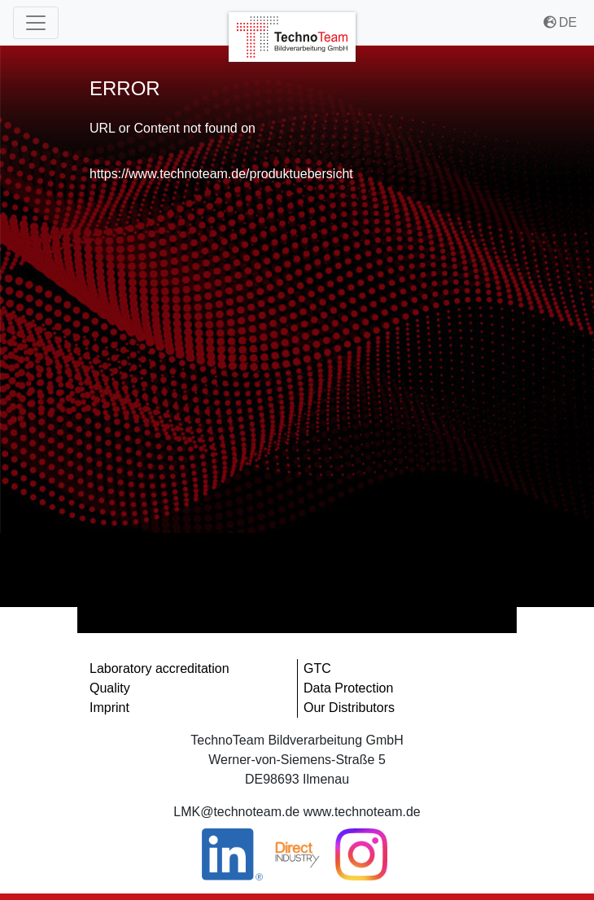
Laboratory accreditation (159, 668)
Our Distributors (349, 707)
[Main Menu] (36, 23)
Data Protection (348, 688)
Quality (110, 688)
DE (560, 22)
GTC (317, 668)
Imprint (109, 707)
